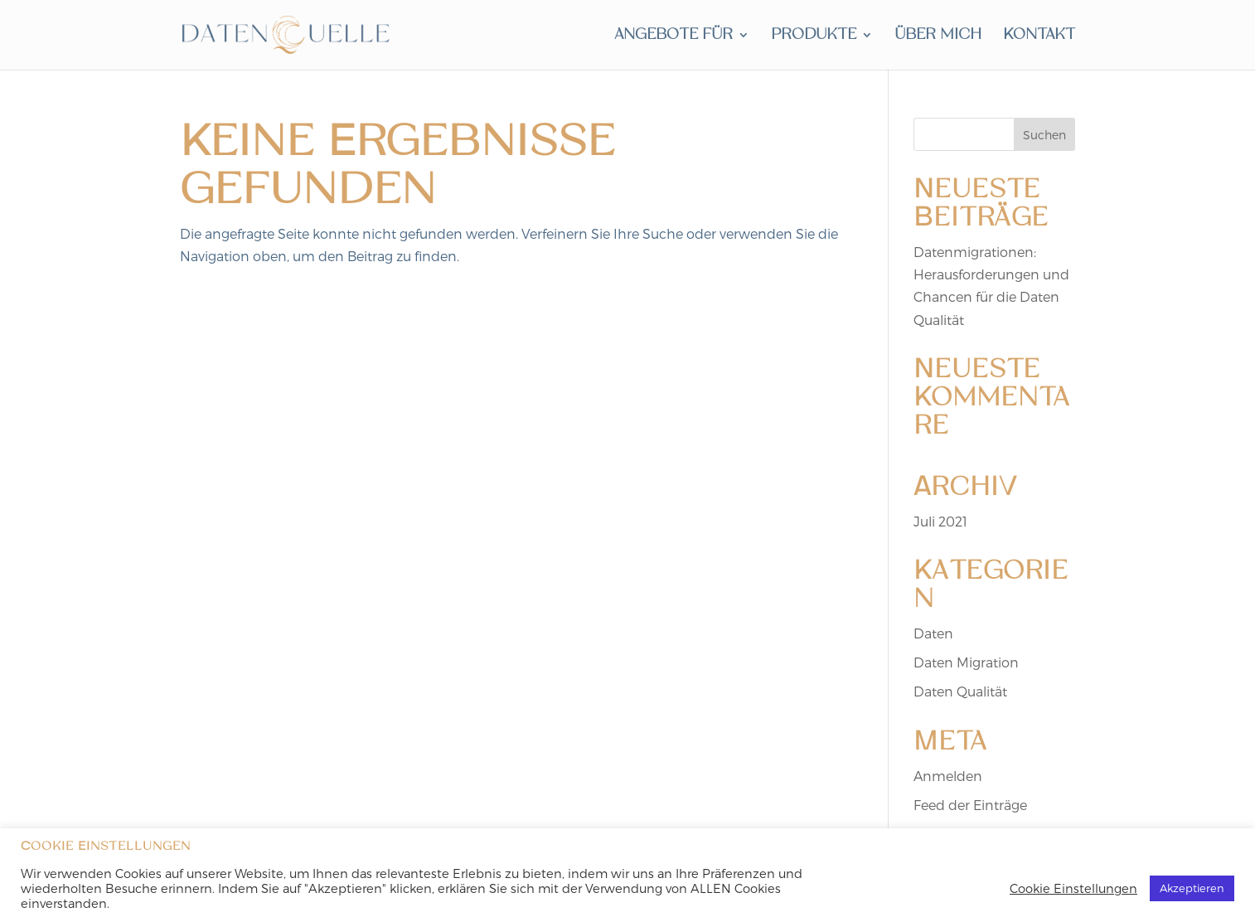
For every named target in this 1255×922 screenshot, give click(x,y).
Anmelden (947, 776)
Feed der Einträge (970, 805)
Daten (933, 633)
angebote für (673, 36)
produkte (813, 36)
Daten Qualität (960, 691)
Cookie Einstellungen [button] (1073, 888)
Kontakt (1039, 36)
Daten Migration (966, 662)
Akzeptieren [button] (1192, 888)
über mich (937, 36)
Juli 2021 (940, 521)
